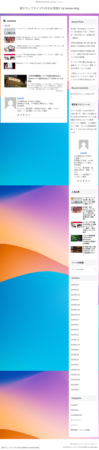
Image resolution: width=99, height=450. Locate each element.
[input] (83, 269)
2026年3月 (75, 285)
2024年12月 (75, 305)
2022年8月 (75, 390)
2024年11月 (75, 310)
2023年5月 (75, 355)
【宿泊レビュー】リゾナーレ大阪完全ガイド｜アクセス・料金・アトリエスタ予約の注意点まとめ (84, 76)
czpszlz (20, 99)
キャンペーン (76, 420)
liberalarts (74, 410)
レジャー (74, 425)
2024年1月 (75, 340)
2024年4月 (75, 330)
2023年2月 (75, 365)
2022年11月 (75, 375)
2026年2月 (75, 290)
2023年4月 (75, 360)
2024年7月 (75, 320)
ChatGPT (74, 405)
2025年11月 (75, 295)
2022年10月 (75, 380)
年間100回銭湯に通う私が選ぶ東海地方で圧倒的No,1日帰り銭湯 (83, 44)
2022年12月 (75, 370)
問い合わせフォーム (75, 444)
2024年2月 (75, 335)
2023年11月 (75, 345)
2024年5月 (75, 325)
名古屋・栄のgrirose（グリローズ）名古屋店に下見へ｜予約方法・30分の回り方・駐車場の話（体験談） (83, 33)
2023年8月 (75, 350)
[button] (95, 269)
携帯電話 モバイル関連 (80, 430)
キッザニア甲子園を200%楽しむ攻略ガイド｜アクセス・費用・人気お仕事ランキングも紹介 (84, 65)
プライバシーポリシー (89, 444)
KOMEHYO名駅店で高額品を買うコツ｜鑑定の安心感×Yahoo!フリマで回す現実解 (83, 54)
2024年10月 (75, 315)
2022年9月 (75, 385)
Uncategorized (76, 415)
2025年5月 (75, 300)
